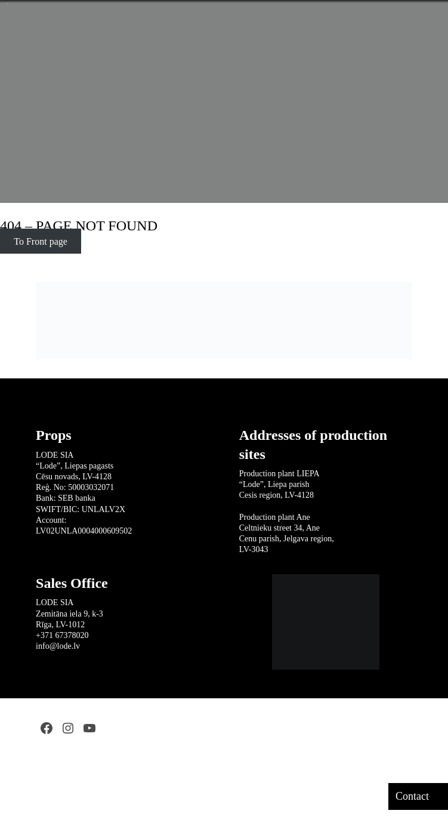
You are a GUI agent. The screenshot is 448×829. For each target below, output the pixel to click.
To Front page (40, 241)
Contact (412, 796)
